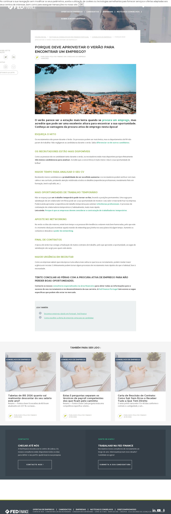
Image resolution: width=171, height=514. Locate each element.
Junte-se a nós (101, 512)
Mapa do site (113, 512)
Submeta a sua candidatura (115, 465)
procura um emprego (115, 120)
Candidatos (92, 12)
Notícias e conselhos (128, 12)
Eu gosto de (13, 67)
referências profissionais (107, 204)
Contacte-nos (38, 512)
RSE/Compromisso (126, 509)
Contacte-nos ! (34, 465)
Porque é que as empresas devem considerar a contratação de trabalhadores (80, 210)
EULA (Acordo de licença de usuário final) (145, 512)
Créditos (123, 512)
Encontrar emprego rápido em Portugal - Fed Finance (65, 313)
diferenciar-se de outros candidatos (112, 142)
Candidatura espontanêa (82, 512)
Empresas (108, 12)
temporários (121, 210)
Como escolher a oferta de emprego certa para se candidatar (69, 318)
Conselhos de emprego (76, 57)
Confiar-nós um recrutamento (58, 512)
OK (81, 4)
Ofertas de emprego (72, 12)
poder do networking (63, 231)
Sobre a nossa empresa (73, 19)
